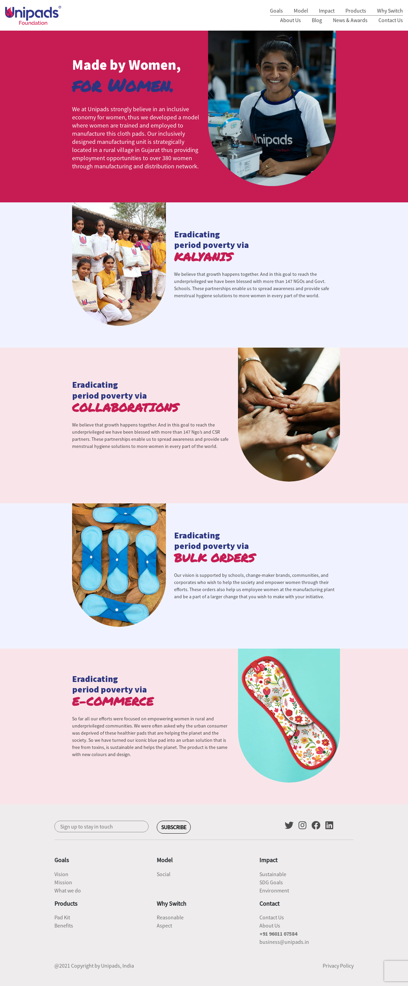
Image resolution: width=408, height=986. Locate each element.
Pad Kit (62, 917)
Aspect (164, 925)
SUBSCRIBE (173, 827)
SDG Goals (271, 882)
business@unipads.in (284, 941)
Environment (274, 890)
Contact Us (390, 20)
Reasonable (170, 917)
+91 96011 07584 (278, 933)
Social (163, 874)
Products (355, 10)
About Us (290, 20)
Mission (63, 882)
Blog (317, 20)
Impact (327, 10)
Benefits (63, 925)
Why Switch (390, 10)
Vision (61, 874)
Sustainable (272, 874)
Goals (276, 10)
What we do (67, 890)
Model (301, 10)
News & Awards (350, 20)
